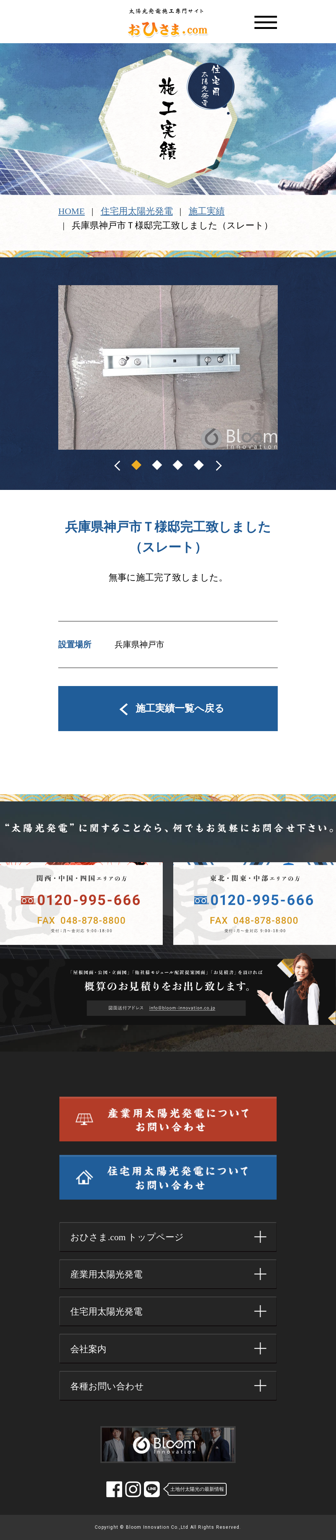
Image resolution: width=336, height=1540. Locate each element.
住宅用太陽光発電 (137, 211)
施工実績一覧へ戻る (168, 708)
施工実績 (207, 211)
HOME (71, 211)
